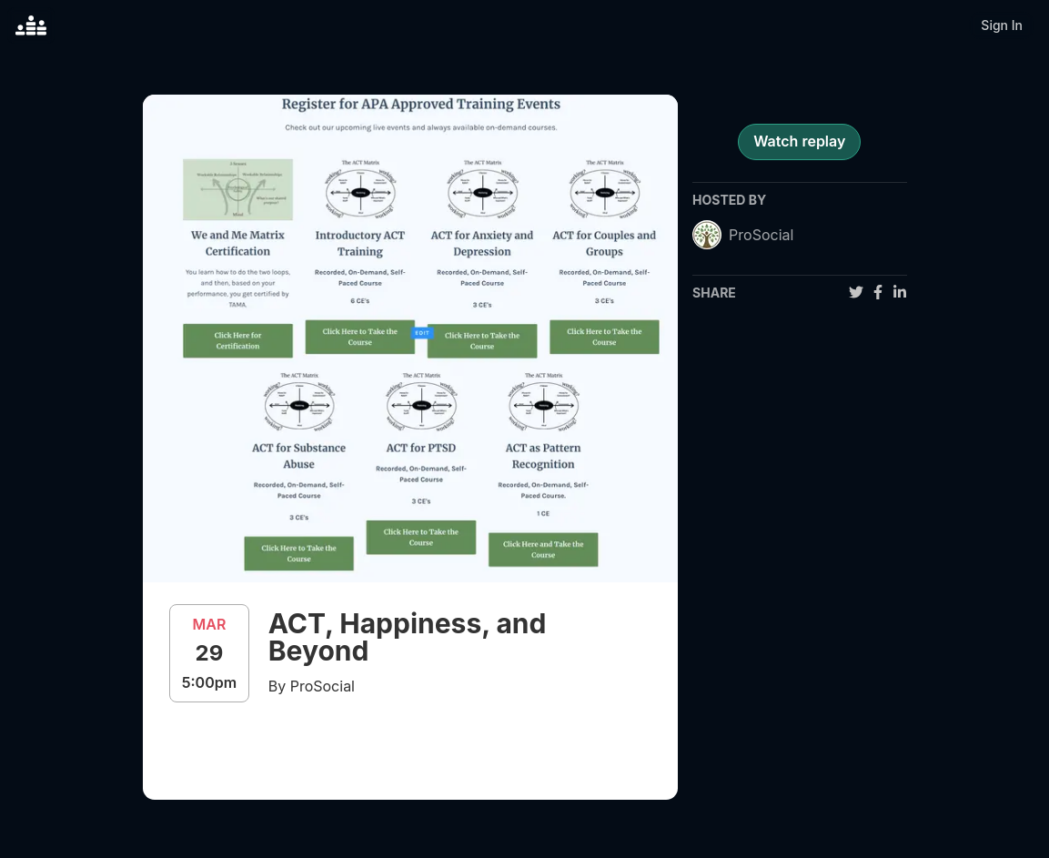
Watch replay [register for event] (799, 141)
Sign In (1002, 25)
